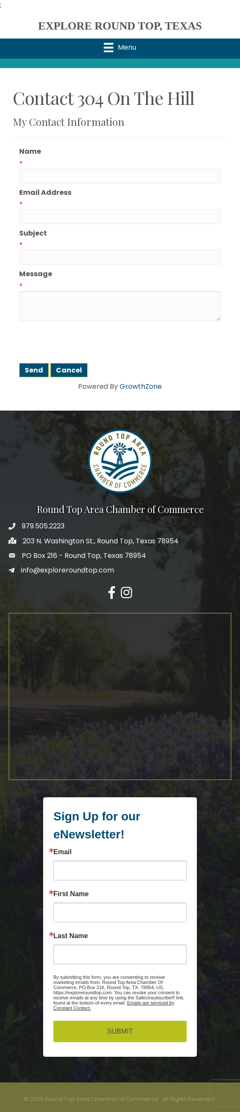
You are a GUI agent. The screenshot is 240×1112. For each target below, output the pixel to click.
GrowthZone (141, 386)
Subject (33, 233)
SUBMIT (120, 1031)
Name (30, 151)
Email (62, 852)
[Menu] (119, 48)
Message (35, 274)
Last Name (70, 936)
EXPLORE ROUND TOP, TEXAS (120, 26)
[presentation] (84, 342)
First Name (71, 894)
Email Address (45, 192)
